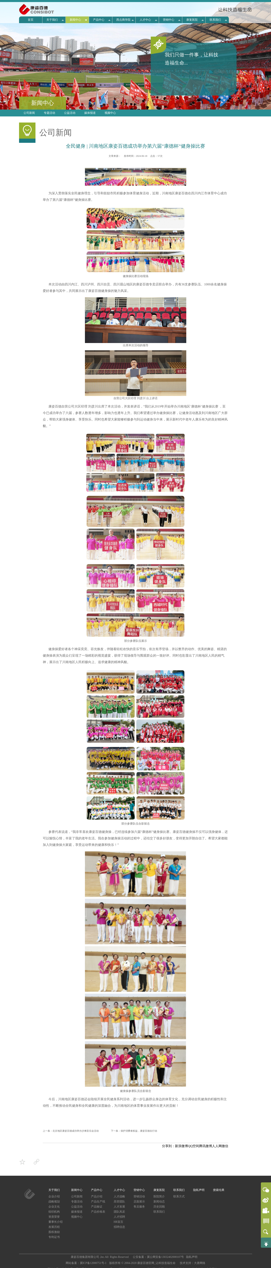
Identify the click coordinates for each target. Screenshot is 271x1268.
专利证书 (54, 1237)
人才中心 (145, 19)
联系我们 (215, 19)
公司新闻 (29, 112)
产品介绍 (96, 1196)
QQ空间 (193, 1146)
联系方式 (179, 1196)
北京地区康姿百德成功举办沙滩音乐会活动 (75, 1130)
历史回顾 (159, 1206)
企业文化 (54, 1206)
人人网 (217, 1146)
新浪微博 (181, 1146)
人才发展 (119, 1206)
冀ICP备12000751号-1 (93, 1263)
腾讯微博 (205, 1146)
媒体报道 (90, 112)
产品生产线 (98, 1201)
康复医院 (192, 19)
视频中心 (110, 112)
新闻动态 (159, 1201)
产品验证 (96, 1206)
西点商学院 (123, 19)
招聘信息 (119, 1226)
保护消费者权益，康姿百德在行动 (139, 1130)
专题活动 (49, 112)
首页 (30, 19)
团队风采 (119, 1211)
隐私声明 (199, 1190)
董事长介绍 (55, 1221)
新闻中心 (75, 19)
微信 (225, 1146)
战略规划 (54, 1201)
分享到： (168, 1146)
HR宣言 (118, 1221)
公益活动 (69, 112)
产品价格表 (98, 1211)
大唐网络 (199, 1263)
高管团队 (119, 1201)
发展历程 (54, 1226)
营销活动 (139, 1196)
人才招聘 (119, 1216)
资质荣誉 (54, 1216)
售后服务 (139, 1206)
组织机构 (54, 1211)
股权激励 (54, 1232)
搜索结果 (218, 1190)
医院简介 (159, 1196)
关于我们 (52, 19)
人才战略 (119, 1196)
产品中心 (98, 19)
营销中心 (168, 19)
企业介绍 (54, 1196)
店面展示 (139, 1201)
